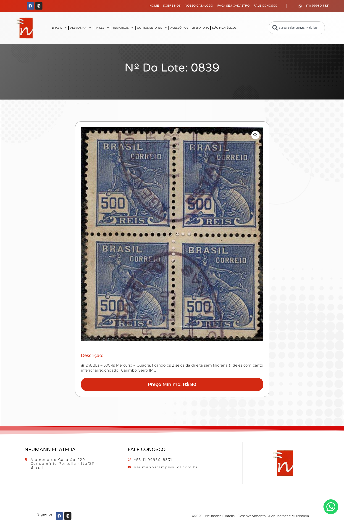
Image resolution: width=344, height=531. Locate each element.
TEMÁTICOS (123, 27)
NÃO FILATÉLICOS (224, 27)
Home (154, 6)
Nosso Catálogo (199, 6)
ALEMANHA (81, 27)
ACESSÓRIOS (179, 27)
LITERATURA (200, 27)
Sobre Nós (172, 6)
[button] (255, 135)
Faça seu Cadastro (233, 6)
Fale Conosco (265, 6)
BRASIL (59, 27)
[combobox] (297, 27)
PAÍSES (102, 27)
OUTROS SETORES (152, 27)
